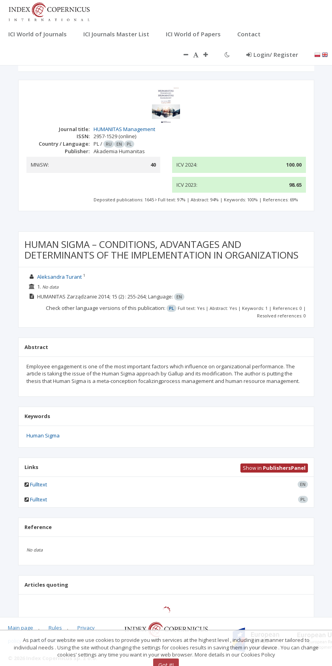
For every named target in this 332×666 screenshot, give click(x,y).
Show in (274, 467)
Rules (55, 627)
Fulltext (38, 484)
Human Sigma (43, 435)
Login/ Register (272, 54)
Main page (20, 627)
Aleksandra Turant (59, 276)
